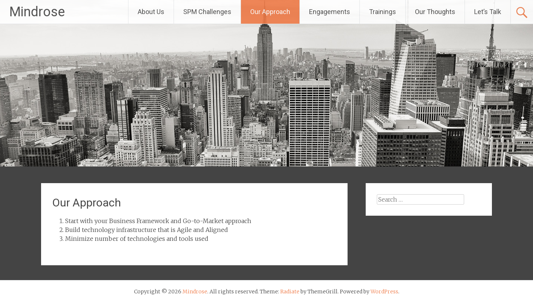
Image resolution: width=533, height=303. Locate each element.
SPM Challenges (207, 12)
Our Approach (270, 12)
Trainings (382, 12)
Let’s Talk (487, 12)
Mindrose (37, 12)
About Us (151, 12)
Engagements (329, 12)
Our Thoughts (435, 12)
